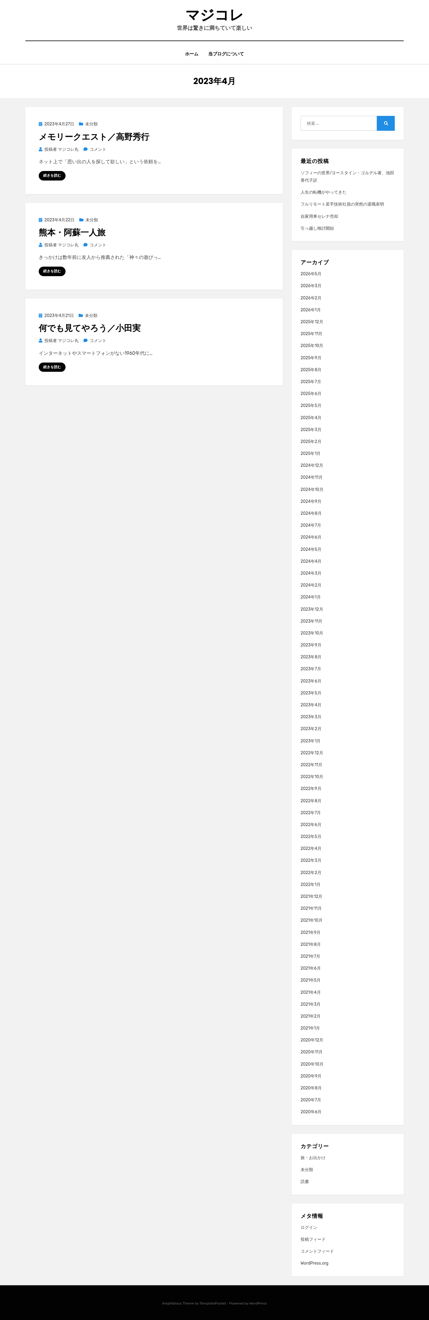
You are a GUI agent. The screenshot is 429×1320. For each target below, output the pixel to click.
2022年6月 (311, 824)
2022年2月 (311, 872)
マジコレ (214, 15)
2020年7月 (311, 1100)
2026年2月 (311, 298)
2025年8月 (311, 369)
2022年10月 (312, 776)
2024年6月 (311, 537)
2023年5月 (311, 693)
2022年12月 (312, 752)
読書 (305, 1181)
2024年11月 (312, 477)
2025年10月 (312, 345)
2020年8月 (311, 1088)
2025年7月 (311, 381)
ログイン (309, 1227)
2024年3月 (311, 573)
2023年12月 (312, 609)
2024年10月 (312, 489)
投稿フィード (313, 1239)
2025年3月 (311, 429)
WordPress (258, 1303)
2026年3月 (311, 285)
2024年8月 (311, 513)
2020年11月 (312, 1052)
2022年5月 (311, 836)
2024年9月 (311, 501)
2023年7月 (311, 668)
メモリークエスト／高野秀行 (94, 137)
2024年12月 (312, 465)
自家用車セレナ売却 (319, 216)
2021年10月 (312, 920)
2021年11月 (311, 908)
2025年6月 (311, 393)
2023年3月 (311, 716)
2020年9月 (311, 1076)
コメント (97, 149)
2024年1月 (311, 597)
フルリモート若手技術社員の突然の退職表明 (342, 204)
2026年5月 (311, 273)
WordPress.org (315, 1263)
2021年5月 (311, 980)
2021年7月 (311, 956)
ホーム (191, 54)
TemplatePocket (213, 1303)
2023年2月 (311, 728)
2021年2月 (311, 1016)
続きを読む (52, 175)
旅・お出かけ (313, 1157)
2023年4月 (311, 705)
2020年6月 (311, 1111)
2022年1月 (311, 884)
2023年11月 (312, 621)
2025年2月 (311, 441)
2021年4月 (311, 992)
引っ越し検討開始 (317, 228)
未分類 (91, 124)
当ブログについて (226, 54)
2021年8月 (311, 944)
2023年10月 (312, 633)
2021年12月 (312, 896)
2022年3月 (311, 860)
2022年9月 (311, 788)
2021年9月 (311, 932)
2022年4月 (311, 848)
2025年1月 (311, 453)
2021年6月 (311, 968)
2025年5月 (311, 405)
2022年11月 (312, 764)
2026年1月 (311, 309)
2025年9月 (311, 357)
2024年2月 (311, 585)
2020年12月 (312, 1040)
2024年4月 (311, 561)
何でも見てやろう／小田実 (90, 328)
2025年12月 (312, 321)
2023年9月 (311, 645)
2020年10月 (312, 1064)
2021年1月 (310, 1028)
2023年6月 (311, 681)
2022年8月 (311, 800)
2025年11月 (312, 333)
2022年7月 (311, 812)
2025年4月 (311, 417)
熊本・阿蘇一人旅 (72, 232)
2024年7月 (311, 525)
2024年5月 (311, 549)
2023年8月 (311, 657)
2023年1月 (311, 741)
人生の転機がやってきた (323, 192)
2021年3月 (311, 1004)
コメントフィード (317, 1251)
